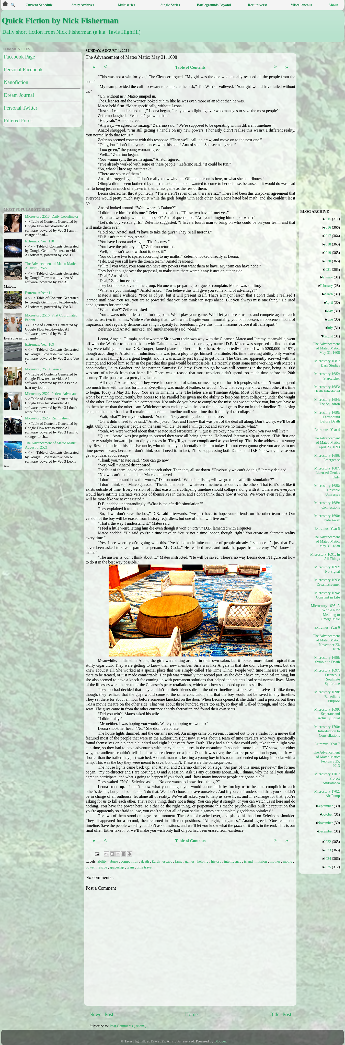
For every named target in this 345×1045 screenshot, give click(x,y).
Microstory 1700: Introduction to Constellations (327, 731)
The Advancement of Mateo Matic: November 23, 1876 (326, 642)
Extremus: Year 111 (39, 293)
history (216, 861)
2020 (329, 261)
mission (262, 861)
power (91, 867)
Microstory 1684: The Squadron (327, 401)
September (327, 806)
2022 (329, 842)
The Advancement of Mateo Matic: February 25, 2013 (326, 759)
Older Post (280, 1014)
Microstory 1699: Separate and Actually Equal (327, 713)
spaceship (117, 867)
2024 (329, 858)
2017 (329, 236)
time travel (145, 867)
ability (102, 861)
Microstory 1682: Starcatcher (327, 376)
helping (203, 861)
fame (179, 861)
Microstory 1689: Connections (327, 505)
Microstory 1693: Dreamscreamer (327, 582)
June (331, 319)
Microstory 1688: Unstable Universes (327, 490)
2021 (329, 269)
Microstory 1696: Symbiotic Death (327, 659)
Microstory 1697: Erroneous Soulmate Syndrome (327, 677)
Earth (156, 861)
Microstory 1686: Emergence (327, 457)
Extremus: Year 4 (329, 430)
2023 (329, 850)
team (131, 867)
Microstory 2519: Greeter (44, 369)
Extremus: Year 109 (39, 344)
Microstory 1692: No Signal (327, 569)
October (329, 814)
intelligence (233, 861)
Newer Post (101, 1014)
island (249, 861)
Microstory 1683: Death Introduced (327, 389)
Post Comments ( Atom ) (128, 1026)
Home (191, 1014)
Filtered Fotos (18, 120)
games (190, 861)
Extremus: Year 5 (329, 528)
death (145, 861)
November (327, 823)
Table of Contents (190, 67)
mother (275, 861)
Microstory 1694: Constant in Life (327, 595)
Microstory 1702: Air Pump (327, 793)
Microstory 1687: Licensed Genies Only (327, 472)
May (331, 311)
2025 (329, 867)
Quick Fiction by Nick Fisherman (60, 20)
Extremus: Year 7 (329, 744)
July (331, 328)
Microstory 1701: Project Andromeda (327, 778)
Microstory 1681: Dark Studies (327, 363)
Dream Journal (19, 95)
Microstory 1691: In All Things (326, 556)
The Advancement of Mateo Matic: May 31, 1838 (326, 541)
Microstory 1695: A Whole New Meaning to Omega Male (326, 612)
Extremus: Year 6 (329, 627)
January (329, 277)
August (329, 336)
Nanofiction (16, 82)
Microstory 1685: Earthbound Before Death (327, 417)
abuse (114, 861)
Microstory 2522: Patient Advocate (51, 394)
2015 (329, 219)
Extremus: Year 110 (39, 241)
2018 (329, 244)
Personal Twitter (20, 108)
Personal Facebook (23, 69)
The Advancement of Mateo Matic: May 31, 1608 (326, 348)
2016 (329, 227)
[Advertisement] (34, 166)
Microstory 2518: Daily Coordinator (51, 216)
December (327, 831)
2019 (329, 253)
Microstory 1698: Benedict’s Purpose (327, 696)
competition (130, 861)
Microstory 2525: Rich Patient (47, 418)
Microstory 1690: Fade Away (327, 518)
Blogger (220, 1041)
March (330, 294)
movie (288, 861)
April (331, 302)
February (328, 286)
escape (168, 861)
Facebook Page (19, 57)
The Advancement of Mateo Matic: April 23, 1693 (326, 442)
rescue (103, 867)
